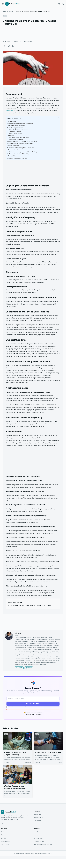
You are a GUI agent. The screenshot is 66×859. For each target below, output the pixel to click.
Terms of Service (39, 841)
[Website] (2, 823)
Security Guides (5, 841)
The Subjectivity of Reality (16, 139)
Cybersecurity (38, 817)
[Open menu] (3, 4)
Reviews (3, 832)
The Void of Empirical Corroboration (18, 129)
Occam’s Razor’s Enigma (15, 133)
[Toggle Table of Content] (56, 118)
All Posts (19, 668)
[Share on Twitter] (9, 46)
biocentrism (9, 110)
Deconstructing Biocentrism (15, 128)
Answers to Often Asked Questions (17, 158)
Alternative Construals (15, 131)
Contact (36, 835)
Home (4, 11)
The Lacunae (10, 135)
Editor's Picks (5, 844)
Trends (3, 835)
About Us (37, 832)
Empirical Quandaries (13, 145)
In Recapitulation (11, 156)
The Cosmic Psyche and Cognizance (19, 137)
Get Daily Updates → (33, 704)
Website (29, 668)
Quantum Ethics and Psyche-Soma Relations (20, 143)
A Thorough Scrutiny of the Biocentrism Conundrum (22, 141)
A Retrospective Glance (14, 150)
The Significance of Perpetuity (16, 125)
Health (11, 11)
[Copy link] (4, 46)
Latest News (4, 838)
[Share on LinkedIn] (13, 46)
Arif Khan (18, 633)
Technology (37, 820)
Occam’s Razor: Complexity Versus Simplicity (20, 148)
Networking (37, 814)
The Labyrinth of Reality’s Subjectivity (18, 154)
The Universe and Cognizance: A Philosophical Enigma (24, 152)
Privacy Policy (38, 838)
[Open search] (59, 4)
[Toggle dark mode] (63, 4)
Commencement (11, 121)
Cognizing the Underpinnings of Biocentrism (20, 123)
